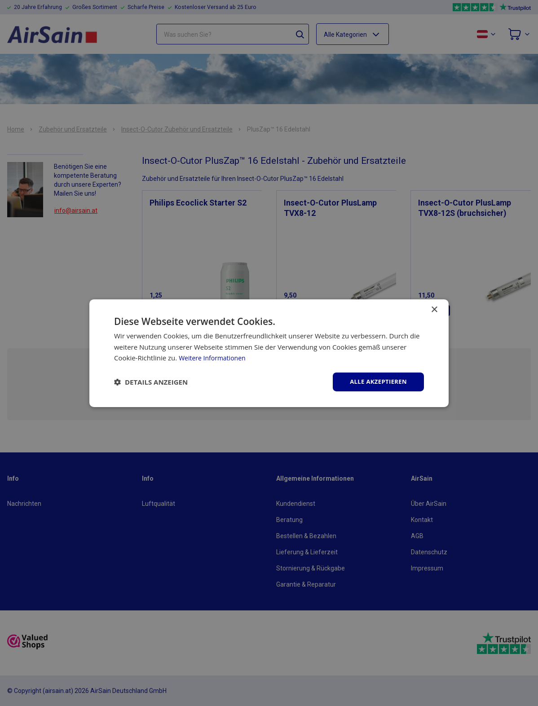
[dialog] (269, 353)
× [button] (434, 309)
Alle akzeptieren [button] (376, 381)
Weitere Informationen (214, 357)
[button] (151, 382)
